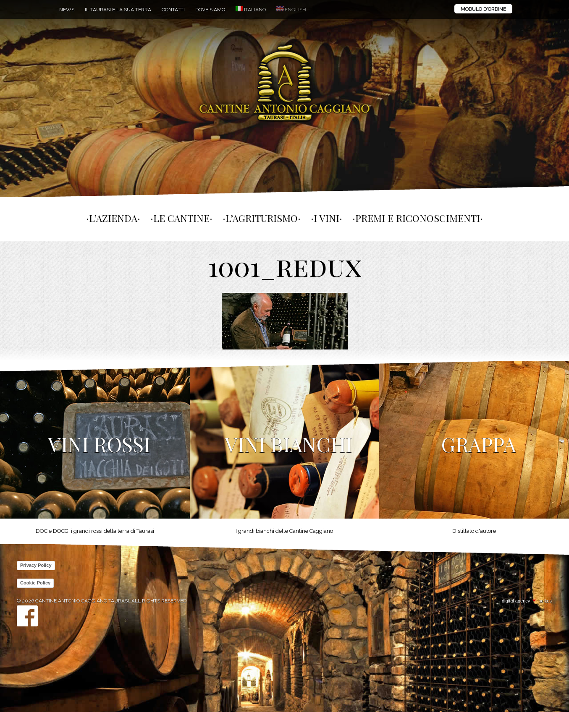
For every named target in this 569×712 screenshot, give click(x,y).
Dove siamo (210, 10)
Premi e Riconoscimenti (417, 217)
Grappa (478, 443)
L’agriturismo (262, 217)
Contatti (173, 10)
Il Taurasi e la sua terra (118, 10)
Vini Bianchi (288, 443)
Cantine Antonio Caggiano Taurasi (284, 84)
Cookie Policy (35, 582)
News (66, 10)
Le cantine (181, 217)
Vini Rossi (99, 443)
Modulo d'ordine (483, 9)
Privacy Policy (36, 565)
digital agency (516, 600)
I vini (326, 217)
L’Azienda (113, 217)
